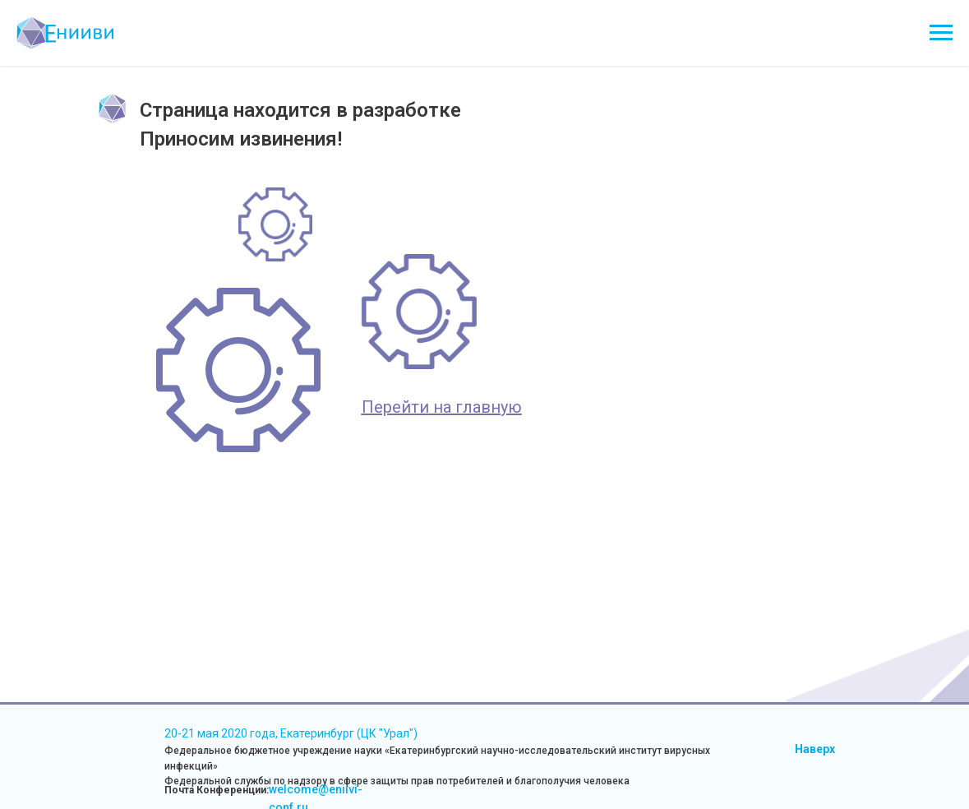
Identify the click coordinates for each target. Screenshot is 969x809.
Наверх (815, 749)
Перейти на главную (442, 407)
